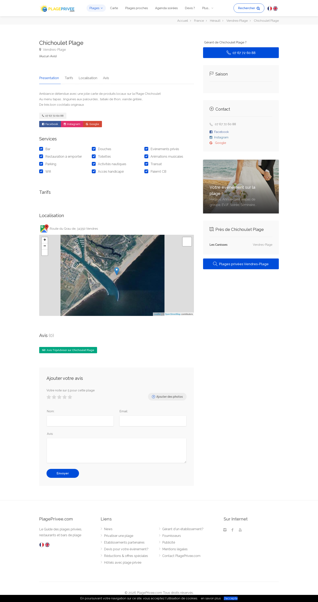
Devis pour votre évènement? (126, 547)
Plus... (206, 8)
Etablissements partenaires (124, 541)
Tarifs (67, 76)
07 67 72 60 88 (53, 113)
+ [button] (44, 238)
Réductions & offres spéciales (126, 554)
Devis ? (190, 8)
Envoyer (63, 472)
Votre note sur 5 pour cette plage (71, 389)
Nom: (50, 409)
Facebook (50, 122)
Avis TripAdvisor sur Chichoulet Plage (68, 348)
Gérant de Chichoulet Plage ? (225, 42)
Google (92, 122)
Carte (114, 8)
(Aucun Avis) (48, 56)
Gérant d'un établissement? (182, 527)
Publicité (168, 541)
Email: (124, 409)
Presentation (49, 76)
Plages (94, 8)
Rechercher (249, 8)
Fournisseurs (171, 534)
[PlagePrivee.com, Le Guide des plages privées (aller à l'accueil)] (57, 8)
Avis (101, 76)
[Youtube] (240, 529)
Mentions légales (175, 547)
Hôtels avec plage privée (122, 561)
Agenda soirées (166, 8)
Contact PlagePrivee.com (181, 554)
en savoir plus (211, 598)
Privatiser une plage (118, 534)
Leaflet (157, 312)
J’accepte (231, 598)
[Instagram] (225, 529)
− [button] (44, 244)
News (108, 527)
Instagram (72, 122)
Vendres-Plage (52, 49)
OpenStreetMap (173, 312)
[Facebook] (232, 529)
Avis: (50, 432)
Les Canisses (218, 244)
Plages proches (136, 8)
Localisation (84, 76)
